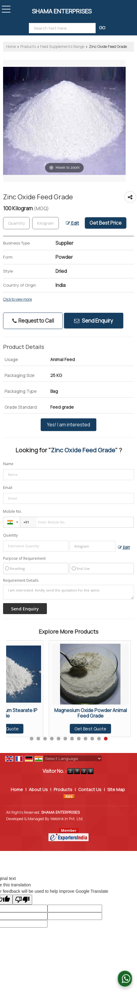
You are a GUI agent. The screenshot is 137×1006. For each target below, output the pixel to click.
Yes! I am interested (68, 425)
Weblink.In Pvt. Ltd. (66, 818)
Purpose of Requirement (24, 558)
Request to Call (33, 320)
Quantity (10, 535)
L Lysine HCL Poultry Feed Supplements (47, 713)
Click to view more (17, 299)
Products (28, 46)
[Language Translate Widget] (73, 758)
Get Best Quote (48, 729)
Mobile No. (12, 511)
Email (7, 487)
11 (99, 738)
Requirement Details (20, 580)
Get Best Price (105, 223)
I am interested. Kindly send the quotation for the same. (68, 592)
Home (11, 46)
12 (106, 738)
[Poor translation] (22, 900)
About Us (38, 789)
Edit (72, 223)
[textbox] (45, 223)
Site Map (116, 789)
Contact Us (89, 789)
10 (92, 738)
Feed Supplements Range (62, 46)
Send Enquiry (93, 320)
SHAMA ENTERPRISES (62, 11)
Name (8, 463)
